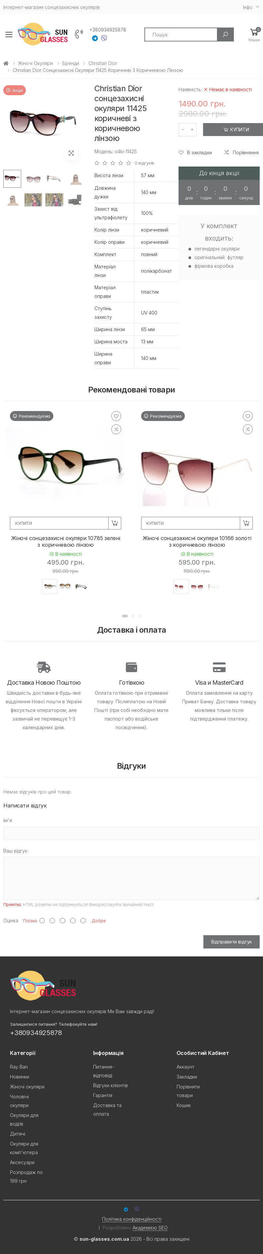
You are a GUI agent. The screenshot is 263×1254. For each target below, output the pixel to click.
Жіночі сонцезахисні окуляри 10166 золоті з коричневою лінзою (197, 541)
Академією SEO (150, 1227)
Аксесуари (22, 1162)
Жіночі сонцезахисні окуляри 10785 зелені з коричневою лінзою (65, 541)
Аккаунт (185, 1067)
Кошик (184, 1105)
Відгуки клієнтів (110, 1085)
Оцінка (10, 920)
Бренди (70, 63)
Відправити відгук (231, 941)
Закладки (187, 1077)
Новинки (19, 1077)
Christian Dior (102, 63)
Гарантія (102, 1095)
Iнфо (247, 7)
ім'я (7, 820)
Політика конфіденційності (131, 1219)
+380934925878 (107, 30)
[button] (254, 35)
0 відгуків (144, 163)
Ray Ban (19, 1067)
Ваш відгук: (15, 851)
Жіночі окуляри (35, 63)
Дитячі (17, 1134)
